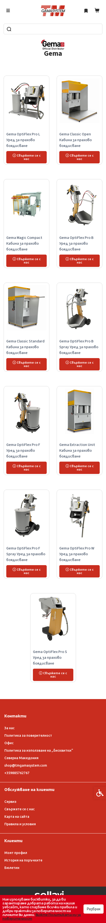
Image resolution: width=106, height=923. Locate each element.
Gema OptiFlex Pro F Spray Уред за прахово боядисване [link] (25, 554)
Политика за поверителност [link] (28, 735)
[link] (53, 10)
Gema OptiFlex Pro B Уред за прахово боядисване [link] (76, 243)
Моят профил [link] (15, 853)
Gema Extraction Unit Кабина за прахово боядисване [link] (77, 450)
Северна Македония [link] (21, 758)
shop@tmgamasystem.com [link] (25, 765)
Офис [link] (9, 743)
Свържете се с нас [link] (19, 809)
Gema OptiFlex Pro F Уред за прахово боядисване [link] (23, 450)
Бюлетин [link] (11, 868)
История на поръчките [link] (23, 860)
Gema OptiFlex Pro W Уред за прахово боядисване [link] (76, 554)
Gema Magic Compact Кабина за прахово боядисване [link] (24, 243)
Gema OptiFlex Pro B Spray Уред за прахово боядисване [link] (78, 347)
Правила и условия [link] (20, 824)
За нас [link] (9, 728)
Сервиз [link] (10, 802)
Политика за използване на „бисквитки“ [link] (38, 750)
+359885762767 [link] (17, 773)
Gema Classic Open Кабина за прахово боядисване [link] (75, 140)
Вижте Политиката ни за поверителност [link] (41, 916)
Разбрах (93, 909)
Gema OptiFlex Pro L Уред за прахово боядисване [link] (23, 140)
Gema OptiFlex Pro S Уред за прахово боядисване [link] (50, 657)
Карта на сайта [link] (16, 817)
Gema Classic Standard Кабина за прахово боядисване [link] (25, 347)
